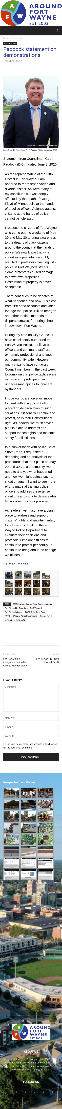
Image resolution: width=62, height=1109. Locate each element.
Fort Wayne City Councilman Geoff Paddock (23, 608)
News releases (19, 38)
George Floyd (46, 616)
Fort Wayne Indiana (13, 612)
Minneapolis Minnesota (15, 620)
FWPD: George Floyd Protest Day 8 (47, 660)
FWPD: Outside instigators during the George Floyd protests (15, 662)
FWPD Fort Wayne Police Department (21, 616)
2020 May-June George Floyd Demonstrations (32, 604)
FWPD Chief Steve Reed (35, 612)
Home (6, 38)
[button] (5, 30)
